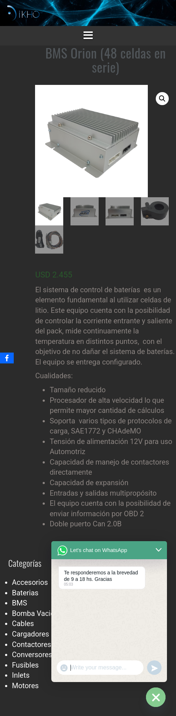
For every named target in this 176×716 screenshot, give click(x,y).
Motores (25, 685)
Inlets (21, 675)
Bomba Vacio (33, 613)
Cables (23, 623)
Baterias (25, 592)
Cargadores (30, 634)
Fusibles (25, 665)
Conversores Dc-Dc (42, 654)
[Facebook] (7, 358)
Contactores (31, 644)
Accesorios (30, 582)
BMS (19, 603)
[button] (162, 98)
